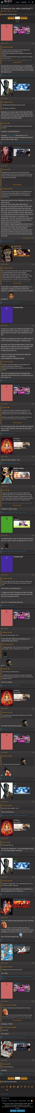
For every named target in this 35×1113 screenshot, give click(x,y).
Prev (11, 18)
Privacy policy (22, 1100)
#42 (33, 98)
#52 (33, 708)
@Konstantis (11, 135)
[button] (2, 2)
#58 (33, 963)
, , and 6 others (17, 1073)
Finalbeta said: (6, 632)
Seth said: (5, 407)
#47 (33, 456)
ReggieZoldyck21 (19, 1042)
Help (28, 1100)
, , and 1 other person (18, 75)
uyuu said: (5, 123)
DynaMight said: (6, 102)
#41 (33, 43)
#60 (33, 1060)
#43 (33, 165)
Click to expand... (17, 62)
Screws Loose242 (19, 899)
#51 (33, 628)
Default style (5, 1098)
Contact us (4, 1100)
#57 (33, 917)
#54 (33, 801)
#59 (33, 1001)
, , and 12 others (16, 894)
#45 (33, 325)
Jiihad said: (5, 169)
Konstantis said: (6, 47)
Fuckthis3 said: (6, 189)
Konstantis (17, 147)
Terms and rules (12, 1100)
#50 (33, 574)
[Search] (32, 2)
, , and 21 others (15, 815)
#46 (33, 403)
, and (18, 142)
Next (24, 18)
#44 (33, 264)
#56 (33, 877)
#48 (33, 486)
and (11, 463)
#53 (33, 752)
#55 (33, 838)
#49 (33, 535)
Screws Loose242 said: (8, 1005)
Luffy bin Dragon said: (8, 1027)
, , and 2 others (12, 302)
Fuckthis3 (4, 11)
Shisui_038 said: (6, 644)
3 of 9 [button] (17, 18)
